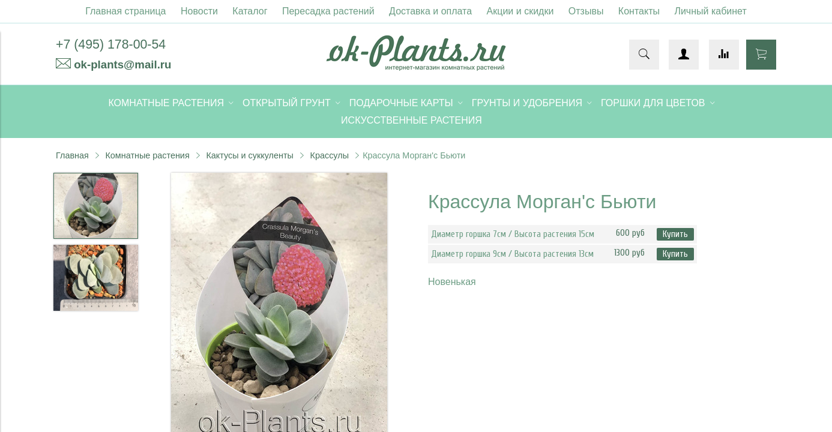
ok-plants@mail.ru (122, 64)
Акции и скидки (520, 11)
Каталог (249, 11)
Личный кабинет (710, 11)
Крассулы (329, 155)
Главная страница (125, 11)
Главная (72, 155)
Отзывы (586, 11)
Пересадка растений (328, 11)
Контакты (639, 11)
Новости (199, 11)
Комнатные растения (147, 155)
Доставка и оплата (430, 11)
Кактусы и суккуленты (250, 155)
